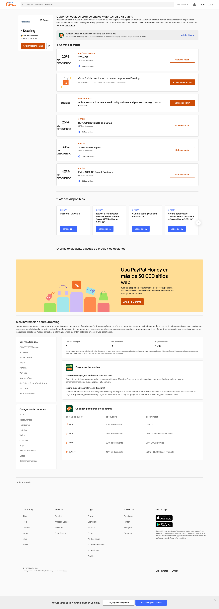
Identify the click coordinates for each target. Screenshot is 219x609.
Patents (91, 527)
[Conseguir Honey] (182, 103)
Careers (26, 527)
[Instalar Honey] (187, 35)
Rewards (59, 527)
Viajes (22, 435)
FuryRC (23, 362)
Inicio (18, 482)
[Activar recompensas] (33, 46)
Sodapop (24, 352)
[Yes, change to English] (151, 603)
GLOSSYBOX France (29, 347)
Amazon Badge (62, 522)
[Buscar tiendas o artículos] (97, 4)
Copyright (92, 522)
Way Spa (23, 373)
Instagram (128, 527)
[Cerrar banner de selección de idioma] (215, 600)
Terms (90, 533)
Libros (22, 456)
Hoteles (23, 430)
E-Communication (96, 544)
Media (25, 544)
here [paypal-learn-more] (65, 571)
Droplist (58, 516)
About (25, 516)
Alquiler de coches (28, 450)
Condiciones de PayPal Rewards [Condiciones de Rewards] (102, 82)
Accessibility (93, 550)
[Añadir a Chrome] (132, 301)
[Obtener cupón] (182, 60)
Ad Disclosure (94, 539)
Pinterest (128, 533)
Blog (25, 539)
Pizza (22, 414)
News (25, 533)
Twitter (127, 522)
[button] (167, 570)
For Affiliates (60, 533)
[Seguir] (44, 20)
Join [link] (202, 4)
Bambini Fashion (27, 393)
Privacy (91, 516)
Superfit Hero (26, 357)
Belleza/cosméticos (28, 461)
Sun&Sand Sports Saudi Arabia (33, 383)
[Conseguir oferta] (68, 229)
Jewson (23, 368)
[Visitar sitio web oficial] (49, 46)
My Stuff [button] (182, 4)
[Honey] (11, 4)
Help (25, 522)
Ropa (22, 445)
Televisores (25, 425)
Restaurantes (26, 420)
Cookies (91, 556)
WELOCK (24, 388)
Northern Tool (26, 378)
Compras (24, 440)
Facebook (128, 516)
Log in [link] (210, 4)
